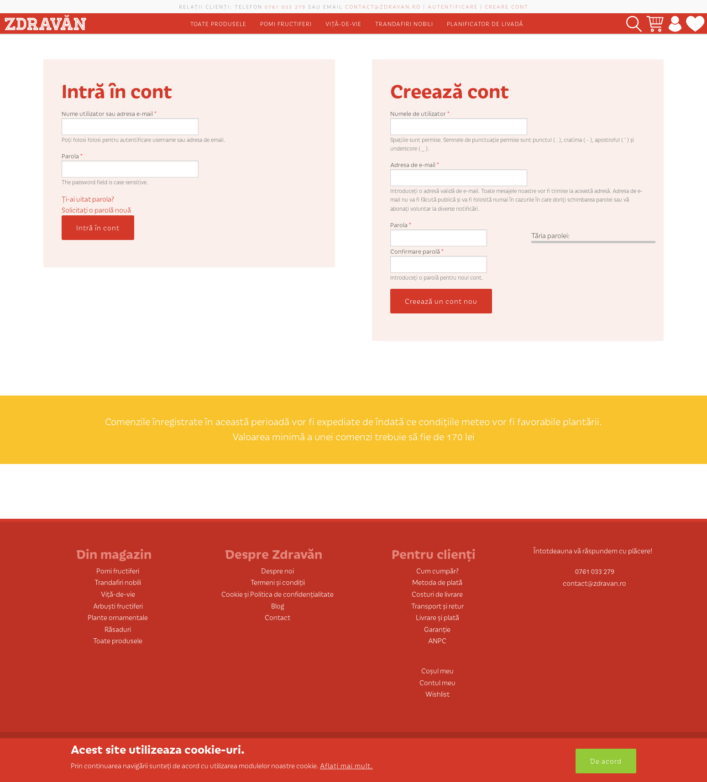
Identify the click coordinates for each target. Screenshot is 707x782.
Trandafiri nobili (404, 23)
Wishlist (437, 694)
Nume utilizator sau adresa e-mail (109, 113)
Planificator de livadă (485, 23)
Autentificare (453, 6)
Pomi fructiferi (286, 23)
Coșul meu (437, 670)
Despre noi (277, 570)
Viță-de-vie (343, 23)
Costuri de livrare (437, 594)
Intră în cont (98, 227)
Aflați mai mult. (346, 765)
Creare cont (507, 6)
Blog (277, 605)
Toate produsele (218, 23)
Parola (72, 155)
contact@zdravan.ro (383, 6)
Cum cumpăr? (437, 570)
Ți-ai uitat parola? (88, 198)
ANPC (437, 640)
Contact (277, 617)
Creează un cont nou (441, 301)
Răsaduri (118, 629)
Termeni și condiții (278, 582)
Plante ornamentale (118, 617)
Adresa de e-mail (414, 164)
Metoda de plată (437, 582)
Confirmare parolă (417, 251)
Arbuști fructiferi (118, 605)
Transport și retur (437, 605)
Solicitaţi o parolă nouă (96, 209)
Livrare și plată (437, 617)
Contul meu (437, 682)
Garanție (437, 629)
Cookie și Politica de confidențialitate (277, 594)
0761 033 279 (285, 6)
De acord (606, 761)
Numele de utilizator (420, 113)
